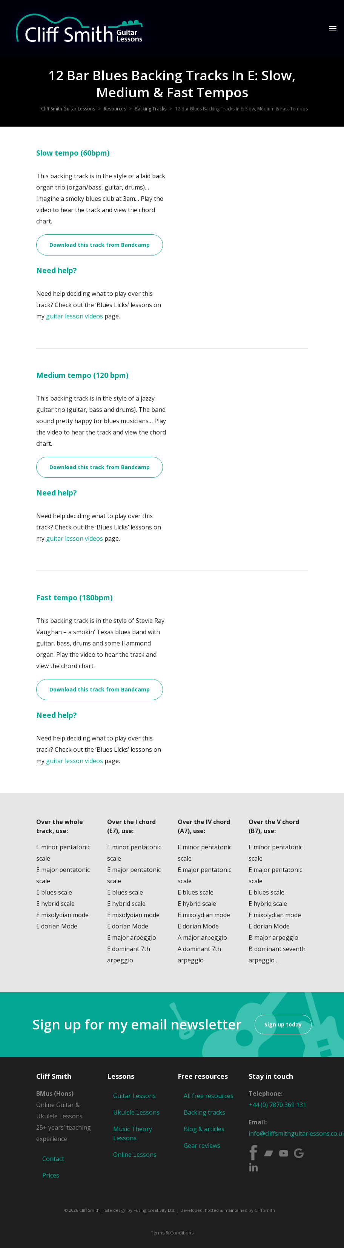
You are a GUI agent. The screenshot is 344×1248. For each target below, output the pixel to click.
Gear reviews (202, 1145)
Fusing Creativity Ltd (154, 1210)
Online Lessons (135, 1154)
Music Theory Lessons (132, 1133)
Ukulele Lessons (136, 1112)
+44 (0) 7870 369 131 (277, 1105)
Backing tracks (204, 1112)
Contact (53, 1159)
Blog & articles (204, 1129)
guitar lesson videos (74, 316)
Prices (50, 1175)
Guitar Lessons (134, 1096)
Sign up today (283, 1024)
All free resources (208, 1096)
